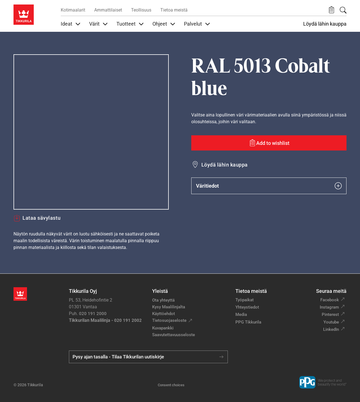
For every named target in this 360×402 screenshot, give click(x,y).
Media (241, 314)
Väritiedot (269, 185)
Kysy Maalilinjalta (168, 306)
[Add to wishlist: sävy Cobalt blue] (268, 143)
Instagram (329, 307)
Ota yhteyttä (163, 300)
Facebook (329, 299)
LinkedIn (331, 329)
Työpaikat (244, 299)
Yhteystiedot (247, 307)
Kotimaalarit (73, 10)
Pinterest (330, 314)
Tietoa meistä (174, 10)
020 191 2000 (93, 313)
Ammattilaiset (108, 10)
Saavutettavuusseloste (173, 334)
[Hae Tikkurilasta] (343, 10)
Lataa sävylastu (37, 218)
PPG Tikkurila (248, 322)
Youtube (331, 322)
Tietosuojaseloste (169, 320)
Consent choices (171, 385)
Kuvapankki (163, 328)
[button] (331, 10)
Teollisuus (141, 10)
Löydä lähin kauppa (324, 24)
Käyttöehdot (163, 313)
